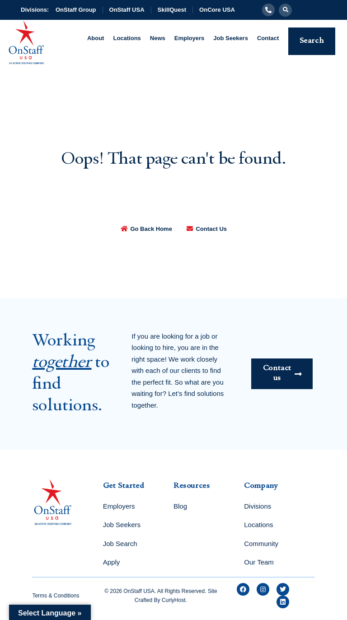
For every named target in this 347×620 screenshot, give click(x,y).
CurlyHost (174, 600)
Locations (127, 38)
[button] (285, 10)
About (95, 38)
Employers (189, 38)
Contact (268, 38)
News (157, 38)
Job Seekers (230, 38)
